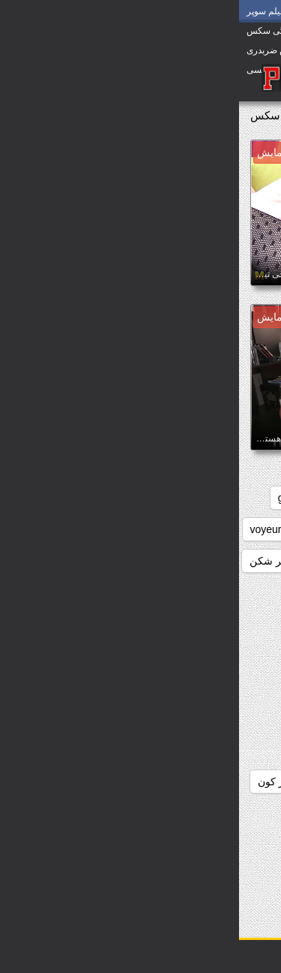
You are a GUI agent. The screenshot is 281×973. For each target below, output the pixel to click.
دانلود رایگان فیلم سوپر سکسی (193, 750)
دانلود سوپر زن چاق (108, 845)
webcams (241, 561)
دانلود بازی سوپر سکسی (208, 592)
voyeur (27, 529)
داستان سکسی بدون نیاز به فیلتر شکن (94, 561)
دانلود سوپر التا (230, 813)
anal (253, 498)
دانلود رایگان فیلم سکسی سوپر (193, 782)
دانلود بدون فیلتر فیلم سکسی (198, 624)
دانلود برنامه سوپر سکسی (205, 655)
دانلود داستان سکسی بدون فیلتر (192, 687)
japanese (241, 529)
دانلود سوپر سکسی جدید (108, 876)
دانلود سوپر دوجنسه (219, 845)
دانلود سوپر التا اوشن (128, 813)
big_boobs (195, 498)
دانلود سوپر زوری (224, 876)
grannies (59, 498)
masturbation (166, 529)
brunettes (125, 498)
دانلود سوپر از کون (60, 782)
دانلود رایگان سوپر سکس (207, 718)
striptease (89, 529)
